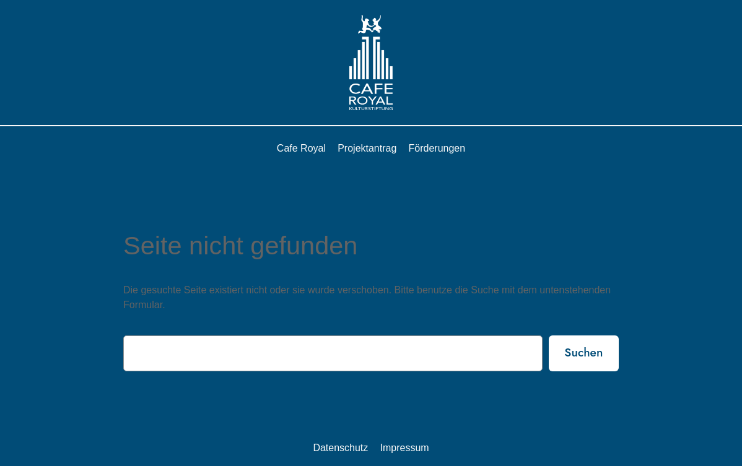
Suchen (583, 352)
